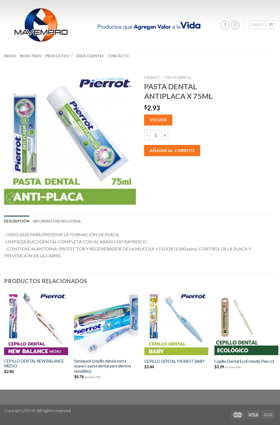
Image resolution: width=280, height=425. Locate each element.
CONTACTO (118, 56)
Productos (59, 55)
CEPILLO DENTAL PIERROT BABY (174, 361)
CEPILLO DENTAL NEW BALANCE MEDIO (34, 364)
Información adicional (57, 221)
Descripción (16, 221)
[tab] (16, 221)
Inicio (10, 56)
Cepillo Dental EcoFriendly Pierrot (244, 361)
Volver (158, 119)
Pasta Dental (178, 77)
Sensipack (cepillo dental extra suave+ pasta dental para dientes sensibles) (102, 366)
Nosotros (31, 56)
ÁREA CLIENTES (90, 56)
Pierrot (152, 77)
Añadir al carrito (172, 150)
